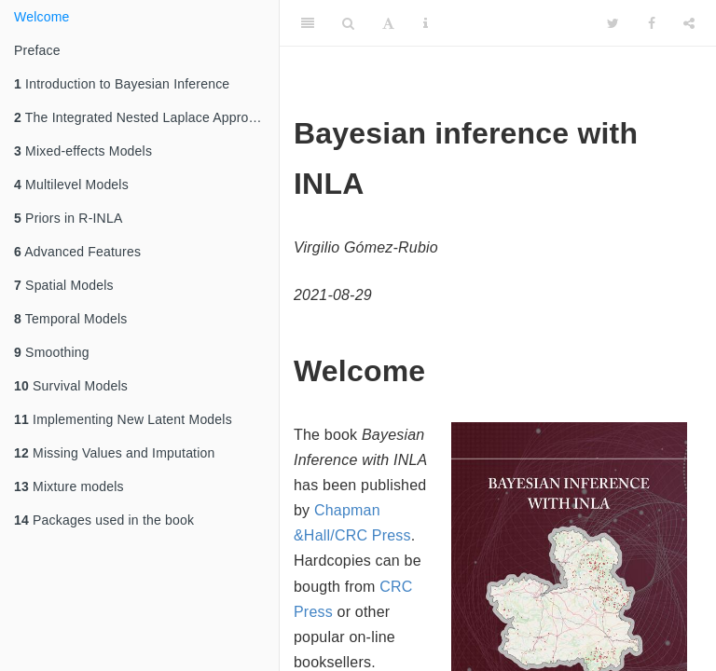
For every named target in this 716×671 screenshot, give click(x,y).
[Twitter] (613, 23)
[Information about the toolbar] (425, 23)
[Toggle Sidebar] (307, 23)
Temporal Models (70, 318)
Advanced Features (77, 251)
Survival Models (71, 385)
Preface (37, 50)
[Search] (348, 23)
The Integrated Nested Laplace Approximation (146, 117)
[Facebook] (651, 23)
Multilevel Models (71, 184)
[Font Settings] (388, 23)
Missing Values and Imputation (114, 452)
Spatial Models (64, 285)
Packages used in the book (104, 520)
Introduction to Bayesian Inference (121, 83)
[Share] (689, 23)
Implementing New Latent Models (123, 419)
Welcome (42, 16)
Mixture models (69, 486)
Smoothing (52, 352)
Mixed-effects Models (83, 151)
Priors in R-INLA (68, 218)
